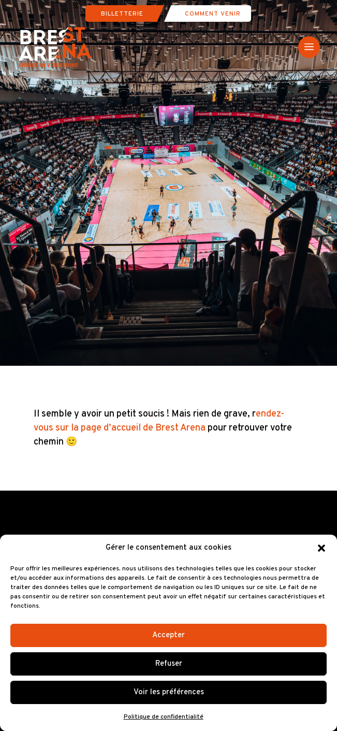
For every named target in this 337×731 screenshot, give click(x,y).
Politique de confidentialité (163, 717)
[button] (321, 548)
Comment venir (213, 14)
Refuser (168, 664)
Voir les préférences (169, 692)
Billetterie (122, 14)
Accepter (168, 635)
